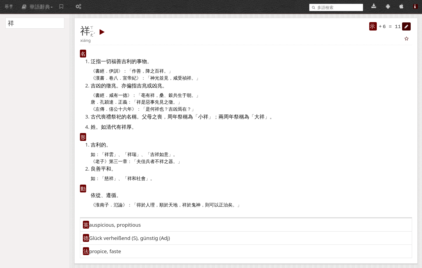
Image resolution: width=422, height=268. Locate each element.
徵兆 (111, 85)
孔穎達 (107, 102)
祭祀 (116, 116)
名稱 (131, 116)
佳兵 (145, 161)
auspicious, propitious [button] (115, 224)
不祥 (159, 161)
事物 (142, 61)
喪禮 (106, 116)
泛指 (96, 61)
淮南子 (102, 205)
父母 (147, 116)
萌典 (9, 6)
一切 (106, 61)
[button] (406, 26)
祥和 (131, 178)
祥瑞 (131, 154)
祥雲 (109, 154)
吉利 (126, 61)
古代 (96, 116)
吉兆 (142, 85)
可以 (214, 205)
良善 (96, 168)
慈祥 (109, 178)
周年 (172, 116)
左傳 (99, 109)
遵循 (111, 195)
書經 (99, 71)
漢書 (99, 78)
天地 (173, 205)
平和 (106, 168)
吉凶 (96, 85)
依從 (96, 195)
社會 (141, 178)
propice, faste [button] (105, 251)
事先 (154, 102)
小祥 (203, 116)
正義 (122, 102)
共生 (177, 95)
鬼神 (196, 205)
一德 (122, 95)
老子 (99, 161)
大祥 (259, 116)
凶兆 (157, 85)
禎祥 (186, 78)
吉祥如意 (159, 154)
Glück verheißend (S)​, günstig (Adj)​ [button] (129, 238)
